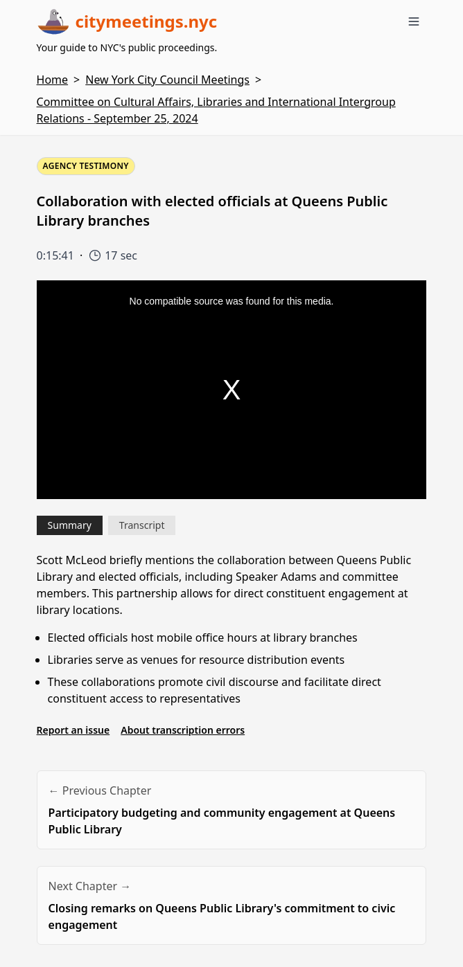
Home (53, 79)
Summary (69, 525)
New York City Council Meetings (167, 79)
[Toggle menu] (413, 21)
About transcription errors (183, 729)
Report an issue (73, 729)
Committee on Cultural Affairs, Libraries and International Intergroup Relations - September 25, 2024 (216, 110)
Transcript (142, 525)
